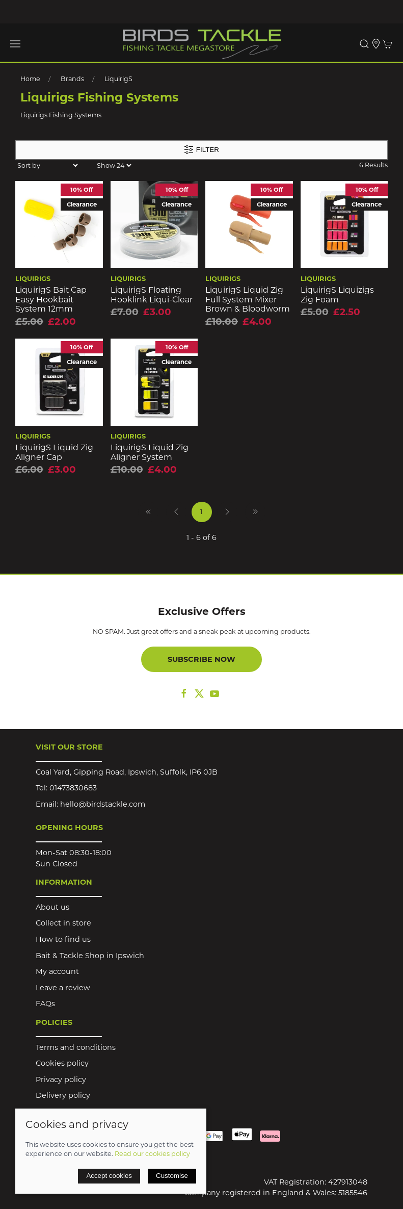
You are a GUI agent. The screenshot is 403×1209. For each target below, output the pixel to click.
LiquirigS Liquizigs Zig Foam (337, 294)
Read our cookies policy (152, 1153)
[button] (15, 43)
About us (52, 907)
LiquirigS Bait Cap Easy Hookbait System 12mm (51, 299)
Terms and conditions (76, 1047)
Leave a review (63, 987)
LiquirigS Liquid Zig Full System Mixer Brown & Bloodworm (247, 299)
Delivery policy (63, 1095)
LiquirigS (118, 79)
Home (30, 79)
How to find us (63, 939)
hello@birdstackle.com (102, 804)
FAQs (45, 1003)
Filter (201, 150)
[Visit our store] (376, 44)
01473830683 (73, 787)
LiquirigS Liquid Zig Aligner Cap (54, 452)
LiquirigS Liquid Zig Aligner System (150, 452)
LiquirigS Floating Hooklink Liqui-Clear (152, 294)
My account (57, 971)
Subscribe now (201, 659)
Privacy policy (61, 1079)
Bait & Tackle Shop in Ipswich (90, 955)
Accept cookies (109, 1175)
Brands (72, 79)
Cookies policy (62, 1063)
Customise (172, 1175)
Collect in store (63, 923)
